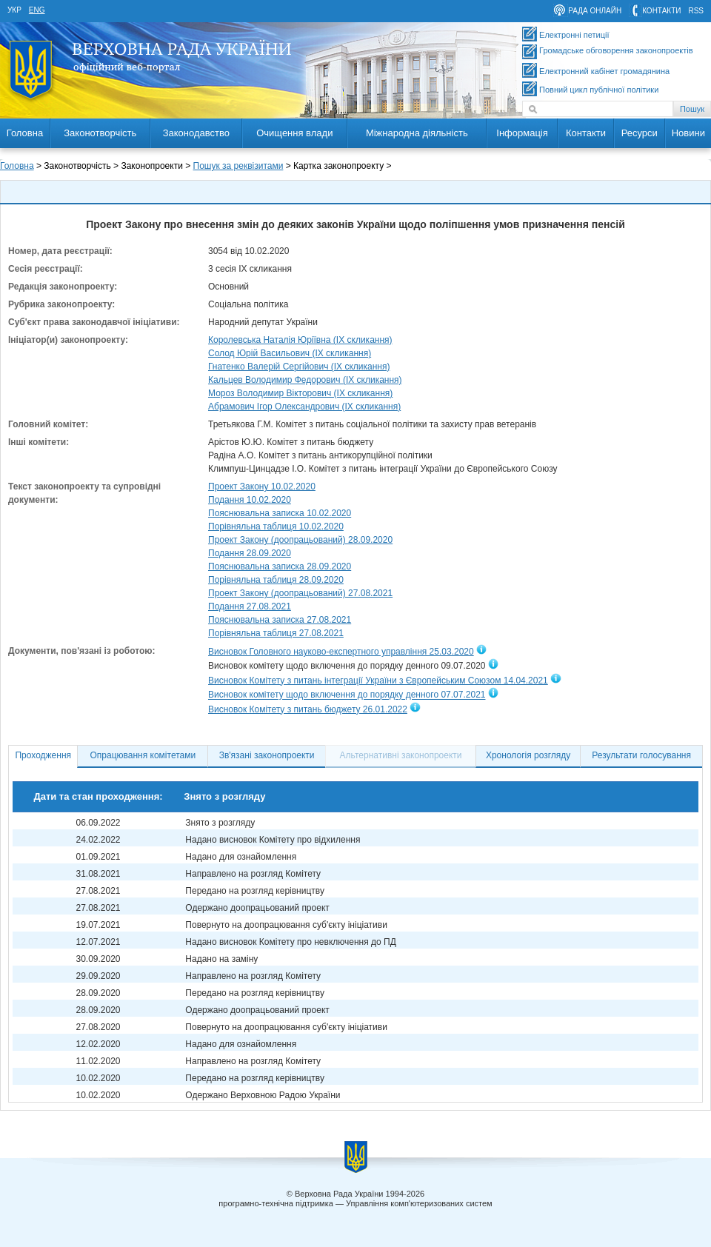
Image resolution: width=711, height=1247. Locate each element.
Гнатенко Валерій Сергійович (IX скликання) (299, 366)
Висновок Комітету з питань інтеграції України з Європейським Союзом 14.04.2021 (378, 680)
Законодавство (196, 132)
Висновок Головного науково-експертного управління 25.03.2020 (341, 651)
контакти (661, 11)
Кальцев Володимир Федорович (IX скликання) (305, 380)
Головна (25, 132)
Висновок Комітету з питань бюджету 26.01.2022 (307, 709)
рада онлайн (594, 11)
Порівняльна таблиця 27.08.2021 (276, 633)
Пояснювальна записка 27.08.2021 (279, 620)
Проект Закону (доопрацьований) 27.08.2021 (300, 593)
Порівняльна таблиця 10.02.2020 (276, 526)
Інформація (522, 132)
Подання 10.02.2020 (249, 500)
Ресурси (639, 132)
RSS (696, 11)
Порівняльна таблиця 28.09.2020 (276, 580)
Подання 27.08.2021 (249, 606)
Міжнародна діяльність (417, 132)
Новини (688, 132)
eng (37, 10)
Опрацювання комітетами (143, 755)
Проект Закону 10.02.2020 (262, 486)
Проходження (43, 755)
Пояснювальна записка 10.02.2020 (279, 513)
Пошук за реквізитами (238, 166)
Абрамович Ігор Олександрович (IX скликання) (304, 406)
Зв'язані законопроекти (267, 755)
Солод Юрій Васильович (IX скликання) (289, 353)
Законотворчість (100, 132)
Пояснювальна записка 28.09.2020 (279, 566)
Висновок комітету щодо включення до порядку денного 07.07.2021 (346, 695)
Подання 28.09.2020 (249, 553)
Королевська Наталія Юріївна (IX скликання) (300, 340)
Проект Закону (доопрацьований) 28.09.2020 (300, 540)
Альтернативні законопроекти (401, 755)
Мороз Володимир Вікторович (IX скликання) (300, 393)
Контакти (586, 132)
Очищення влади (294, 132)
